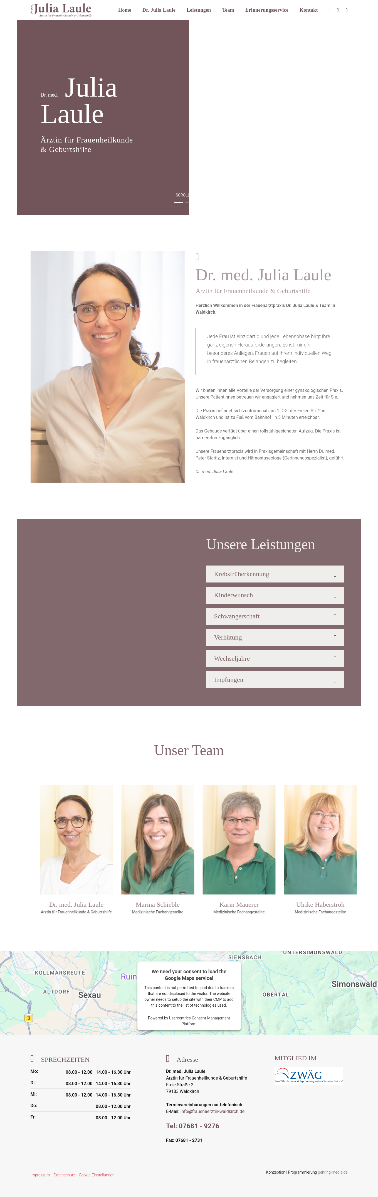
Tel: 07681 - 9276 (192, 1126)
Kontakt (309, 10)
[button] (178, 202)
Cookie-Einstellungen (96, 1175)
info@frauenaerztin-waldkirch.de (212, 1111)
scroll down (189, 195)
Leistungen (199, 10)
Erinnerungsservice (266, 10)
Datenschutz (64, 1175)
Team (228, 10)
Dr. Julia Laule (159, 10)
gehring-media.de (332, 1172)
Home (124, 10)
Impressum (40, 1175)
